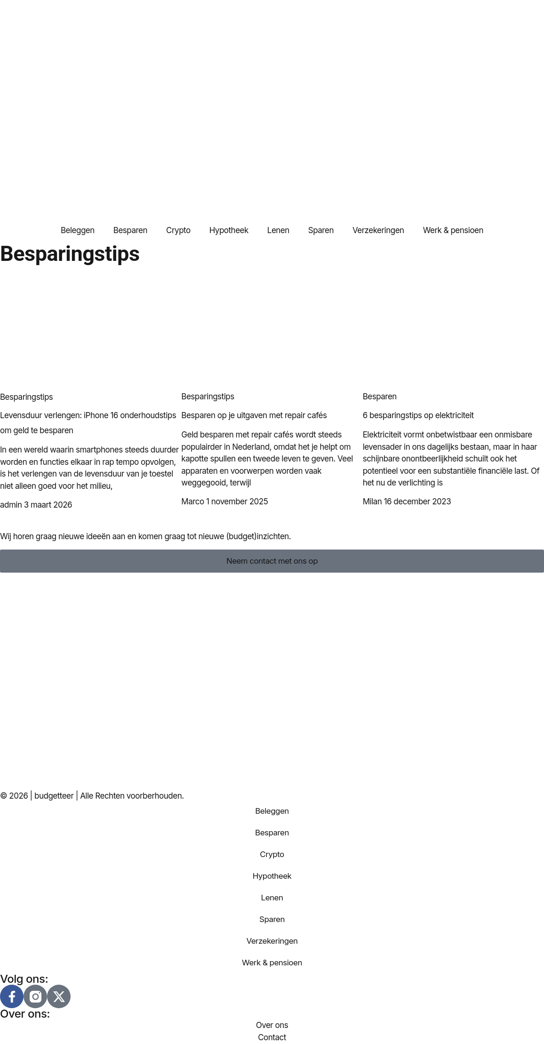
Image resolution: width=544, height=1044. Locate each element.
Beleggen (78, 230)
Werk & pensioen (453, 230)
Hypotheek (228, 230)
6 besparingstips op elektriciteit (418, 415)
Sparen (321, 230)
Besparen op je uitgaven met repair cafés (254, 415)
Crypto (178, 230)
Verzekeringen (378, 230)
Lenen (278, 230)
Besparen (130, 230)
